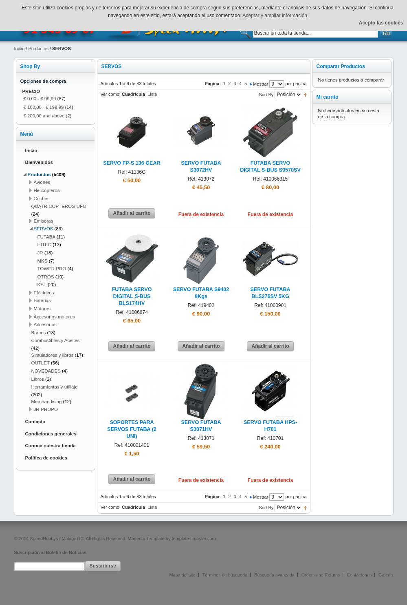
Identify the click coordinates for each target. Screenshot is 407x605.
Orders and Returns (320, 574)
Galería (385, 574)
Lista (152, 94)
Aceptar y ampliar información (274, 15)
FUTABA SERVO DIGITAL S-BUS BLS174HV (132, 296)
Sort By (266, 94)
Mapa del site (182, 574)
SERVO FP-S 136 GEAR (131, 163)
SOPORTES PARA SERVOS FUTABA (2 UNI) (131, 429)
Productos (38, 48)
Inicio (19, 48)
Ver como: (111, 94)
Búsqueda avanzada (274, 574)
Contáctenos (359, 574)
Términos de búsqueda (224, 574)
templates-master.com (194, 538)
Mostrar (260, 84)
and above (44, 115)
